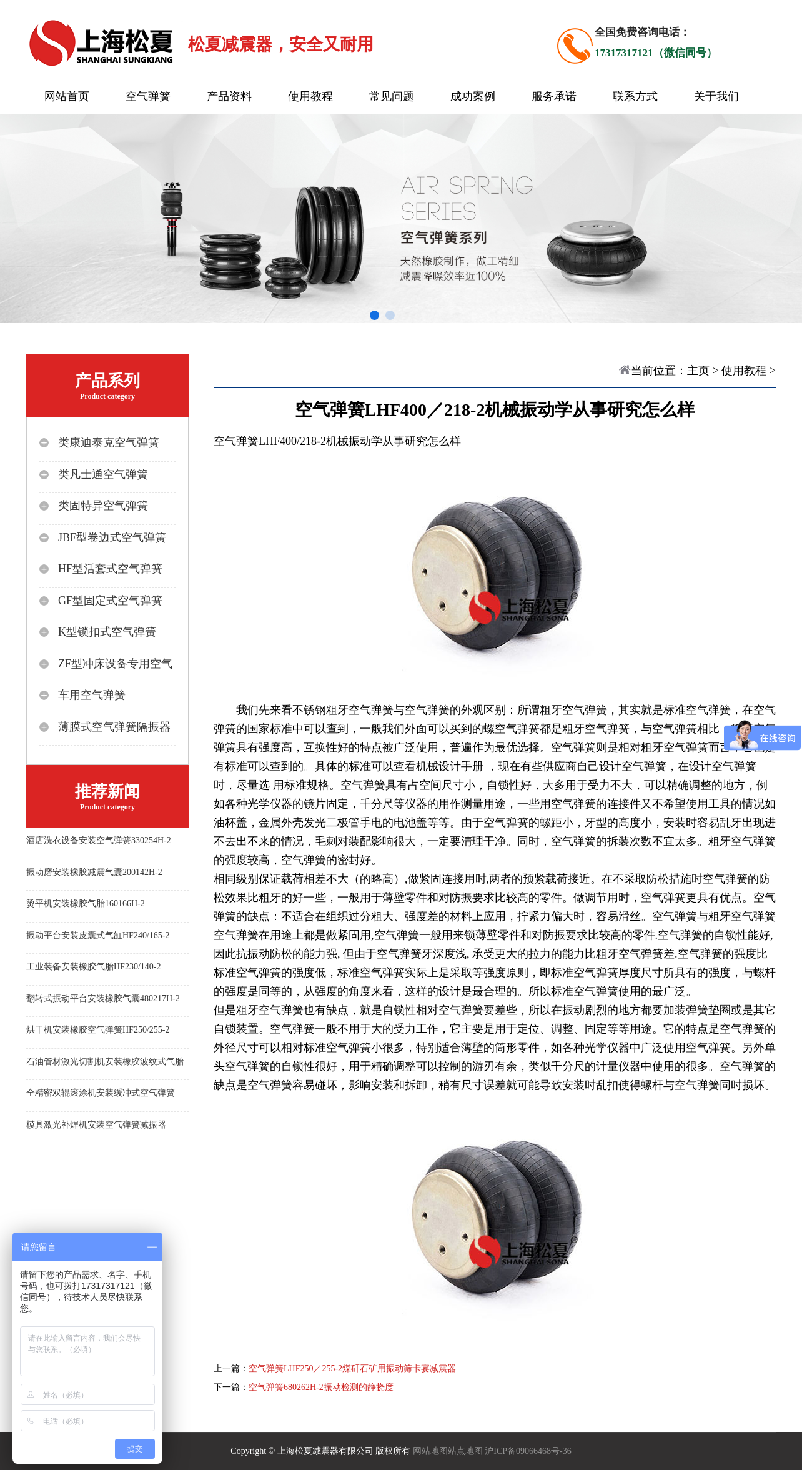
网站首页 (66, 96)
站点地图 (465, 1451)
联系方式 (635, 96)
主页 (698, 370)
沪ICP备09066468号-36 (528, 1451)
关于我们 (716, 96)
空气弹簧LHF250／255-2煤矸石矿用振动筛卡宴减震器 (352, 1368)
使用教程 (310, 96)
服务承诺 (554, 96)
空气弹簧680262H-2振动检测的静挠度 (321, 1387)
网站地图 (430, 1451)
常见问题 (391, 96)
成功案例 (472, 96)
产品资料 (229, 96)
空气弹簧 (148, 96)
